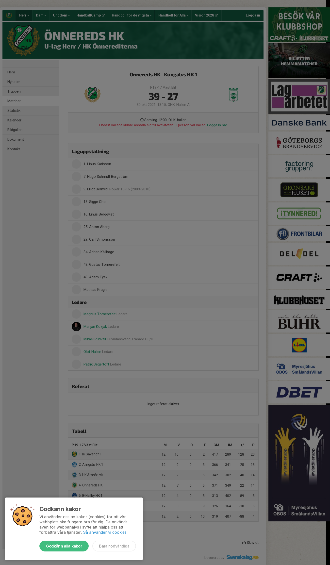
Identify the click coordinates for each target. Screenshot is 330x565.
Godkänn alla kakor (64, 546)
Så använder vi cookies (105, 532)
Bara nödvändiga (114, 546)
